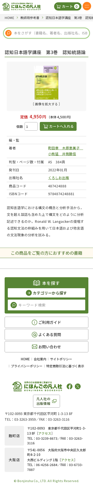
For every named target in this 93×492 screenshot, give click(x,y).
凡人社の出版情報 (43, 401)
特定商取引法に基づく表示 (65, 366)
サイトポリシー (61, 359)
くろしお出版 (58, 177)
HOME (25, 359)
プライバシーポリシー (27, 366)
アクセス (44, 433)
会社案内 (40, 359)
